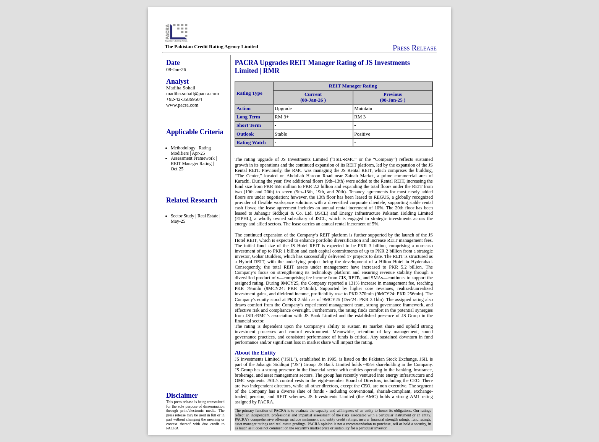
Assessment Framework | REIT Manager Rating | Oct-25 (194, 163)
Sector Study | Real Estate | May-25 (195, 218)
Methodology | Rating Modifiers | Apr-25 (191, 150)
